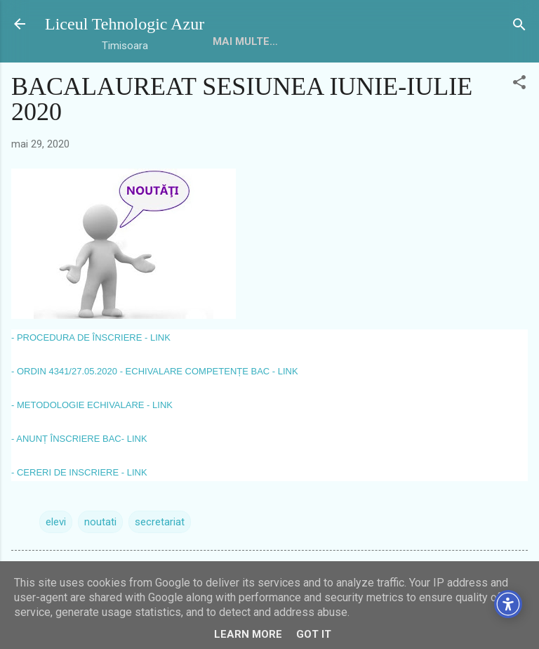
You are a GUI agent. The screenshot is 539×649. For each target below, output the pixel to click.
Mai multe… (295, 41)
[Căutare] (519, 25)
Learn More (248, 634)
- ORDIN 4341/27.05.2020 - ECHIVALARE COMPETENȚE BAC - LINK (154, 371)
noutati (100, 522)
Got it (313, 634)
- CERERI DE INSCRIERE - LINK (79, 472)
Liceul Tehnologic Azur (124, 24)
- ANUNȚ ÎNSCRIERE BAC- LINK (79, 438)
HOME (228, 41)
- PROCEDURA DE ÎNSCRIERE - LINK (91, 337)
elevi (56, 522)
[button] (519, 83)
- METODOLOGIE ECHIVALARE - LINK (92, 405)
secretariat (160, 522)
